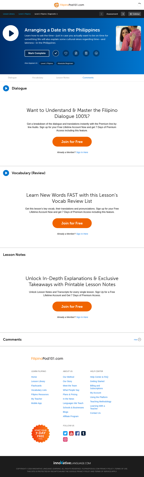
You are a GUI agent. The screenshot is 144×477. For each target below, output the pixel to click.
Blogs (65, 412)
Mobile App (36, 403)
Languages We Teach (73, 403)
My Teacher (36, 399)
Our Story (67, 381)
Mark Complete (37, 53)
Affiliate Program (71, 416)
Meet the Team (70, 385)
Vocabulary (37, 77)
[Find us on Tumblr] (83, 433)
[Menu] (5, 5)
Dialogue (12, 77)
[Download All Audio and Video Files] (96, 53)
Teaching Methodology (100, 401)
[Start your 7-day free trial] (40, 433)
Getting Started (97, 381)
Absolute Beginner (65, 63)
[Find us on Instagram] (65, 439)
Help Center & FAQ (99, 377)
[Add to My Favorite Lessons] (66, 53)
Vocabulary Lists (39, 390)
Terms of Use (121, 469)
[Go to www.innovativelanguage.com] (72, 462)
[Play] (6, 173)
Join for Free (72, 141)
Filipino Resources (40, 394)
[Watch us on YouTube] (71, 433)
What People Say (71, 390)
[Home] (69, 7)
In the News (68, 399)
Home (34, 377)
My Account (95, 393)
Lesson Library (9, 14)
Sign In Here (82, 152)
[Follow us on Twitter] (65, 433)
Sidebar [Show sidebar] (136, 14)
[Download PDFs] (86, 53)
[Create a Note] (76, 53)
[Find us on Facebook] (77, 433)
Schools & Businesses (73, 407)
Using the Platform (99, 397)
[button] (139, 5)
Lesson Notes (62, 77)
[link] (123, 14)
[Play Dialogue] (6, 88)
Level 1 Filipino (25, 14)
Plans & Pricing (70, 394)
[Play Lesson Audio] (11, 33)
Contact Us (95, 413)
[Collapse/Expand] (72, 339)
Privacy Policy (106, 469)
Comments (88, 77)
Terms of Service (103, 471)
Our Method (68, 377)
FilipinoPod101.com (90, 469)
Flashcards (36, 385)
